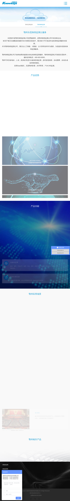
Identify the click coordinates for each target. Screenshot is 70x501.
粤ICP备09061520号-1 (35, 493)
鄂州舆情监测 (41, 24)
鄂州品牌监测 (29, 24)
